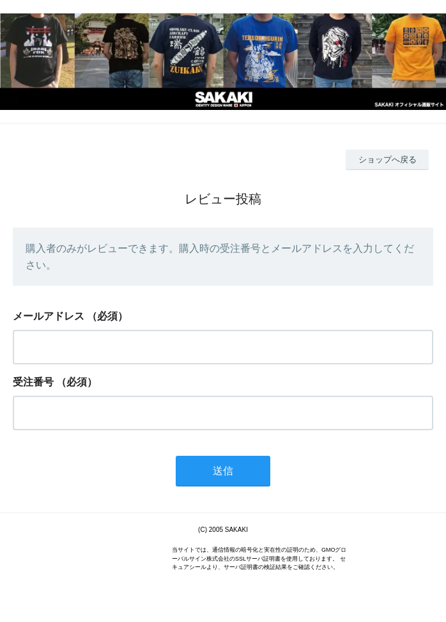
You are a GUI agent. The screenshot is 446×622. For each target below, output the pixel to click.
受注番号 (33, 382)
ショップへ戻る (387, 159)
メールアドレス (48, 316)
